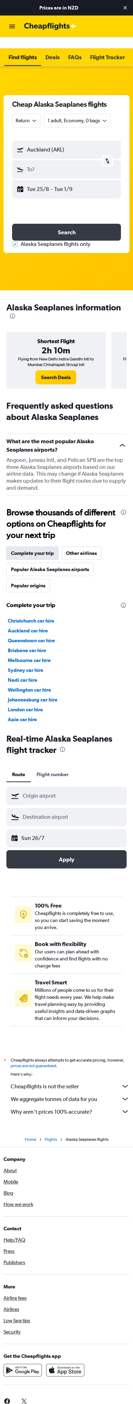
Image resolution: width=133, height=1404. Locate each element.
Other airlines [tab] (81, 542)
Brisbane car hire (27, 639)
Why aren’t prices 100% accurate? (70, 1100)
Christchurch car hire (31, 609)
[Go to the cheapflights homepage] (50, 26)
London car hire (25, 698)
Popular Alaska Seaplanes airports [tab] (50, 558)
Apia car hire (22, 708)
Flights (51, 1128)
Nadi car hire (22, 669)
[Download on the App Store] (65, 1359)
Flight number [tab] (52, 763)
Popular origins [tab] (28, 574)
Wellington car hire (29, 678)
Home (30, 1128)
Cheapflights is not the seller (70, 1075)
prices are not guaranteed (33, 1054)
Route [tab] (18, 763)
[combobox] (26, 109)
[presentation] (12, 305)
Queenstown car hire (31, 629)
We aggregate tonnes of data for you (70, 1087)
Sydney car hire (25, 659)
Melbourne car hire (29, 649)
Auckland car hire (28, 619)
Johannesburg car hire (32, 688)
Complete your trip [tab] (32, 542)
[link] (55, 366)
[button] (125, 8)
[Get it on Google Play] (23, 1359)
